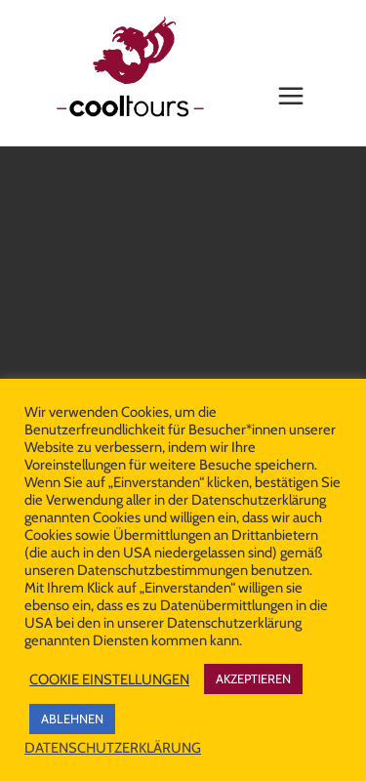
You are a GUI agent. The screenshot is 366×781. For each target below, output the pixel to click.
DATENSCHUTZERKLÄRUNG (112, 748)
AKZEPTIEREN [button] (253, 678)
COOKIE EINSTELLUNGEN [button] (109, 679)
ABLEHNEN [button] (72, 718)
